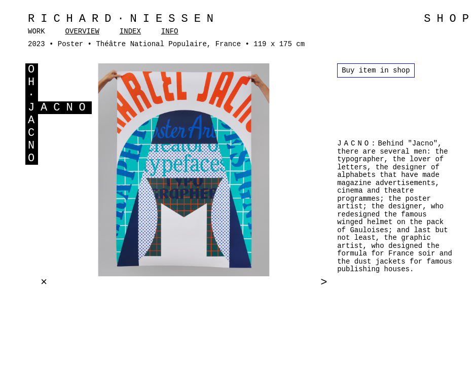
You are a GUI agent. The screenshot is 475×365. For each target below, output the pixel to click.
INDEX (130, 31)
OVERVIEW (82, 31)
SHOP (449, 19)
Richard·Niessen (124, 19)
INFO (169, 31)
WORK (36, 31)
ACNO (66, 107)
